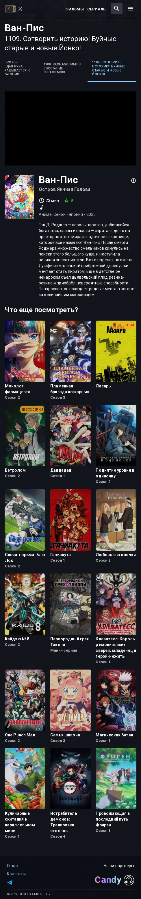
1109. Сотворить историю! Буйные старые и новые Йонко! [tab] (108, 68)
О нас (12, 865)
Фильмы (74, 9)
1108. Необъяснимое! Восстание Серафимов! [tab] (62, 68)
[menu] (130, 8)
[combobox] (117, 8)
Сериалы (97, 9)
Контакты (16, 874)
